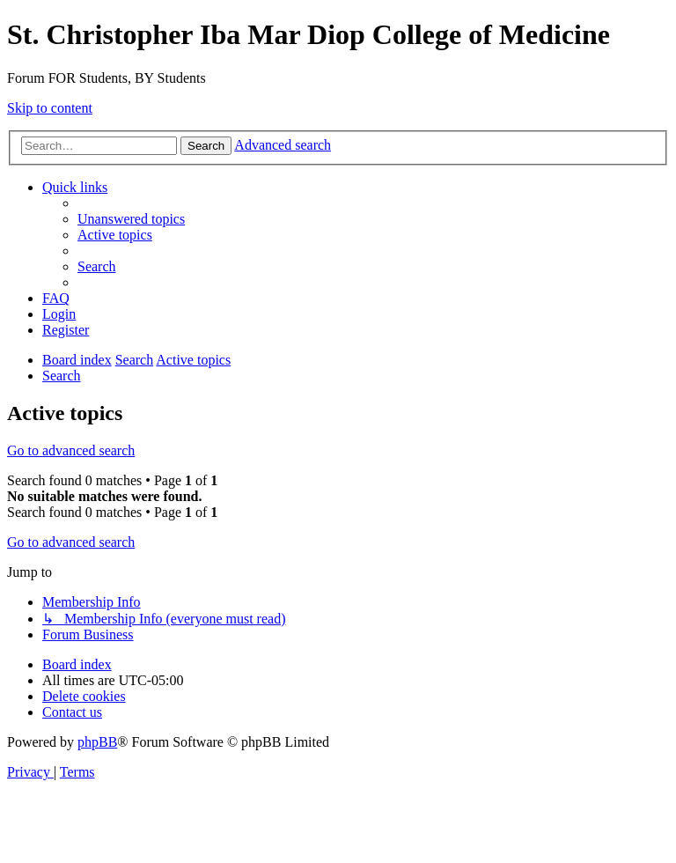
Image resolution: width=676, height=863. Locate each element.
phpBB (97, 741)
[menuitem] (131, 218)
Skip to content (49, 107)
